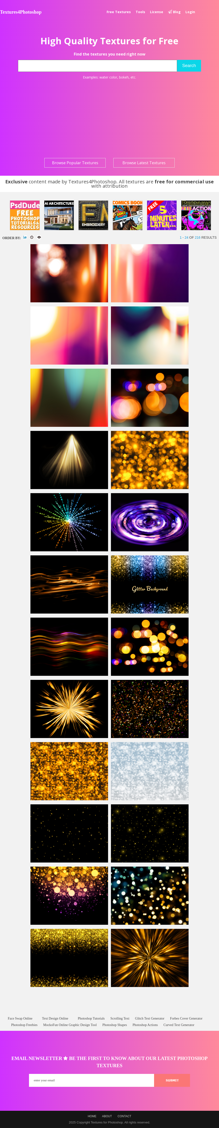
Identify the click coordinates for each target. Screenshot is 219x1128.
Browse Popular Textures (75, 162)
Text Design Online (55, 1018)
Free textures (119, 12)
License (156, 12)
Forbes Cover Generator (186, 1018)
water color (108, 77)
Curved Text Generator (178, 1025)
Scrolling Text (119, 1018)
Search (189, 65)
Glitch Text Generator (149, 1018)
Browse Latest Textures (144, 162)
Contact (124, 1116)
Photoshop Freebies (24, 1025)
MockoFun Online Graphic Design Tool (70, 1025)
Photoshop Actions (145, 1025)
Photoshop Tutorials (91, 1018)
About (107, 1116)
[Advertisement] (109, 118)
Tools (140, 12)
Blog (174, 12)
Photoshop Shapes (114, 1025)
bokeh (124, 77)
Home (92, 1116)
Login (190, 12)
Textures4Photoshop (20, 12)
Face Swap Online (20, 1018)
